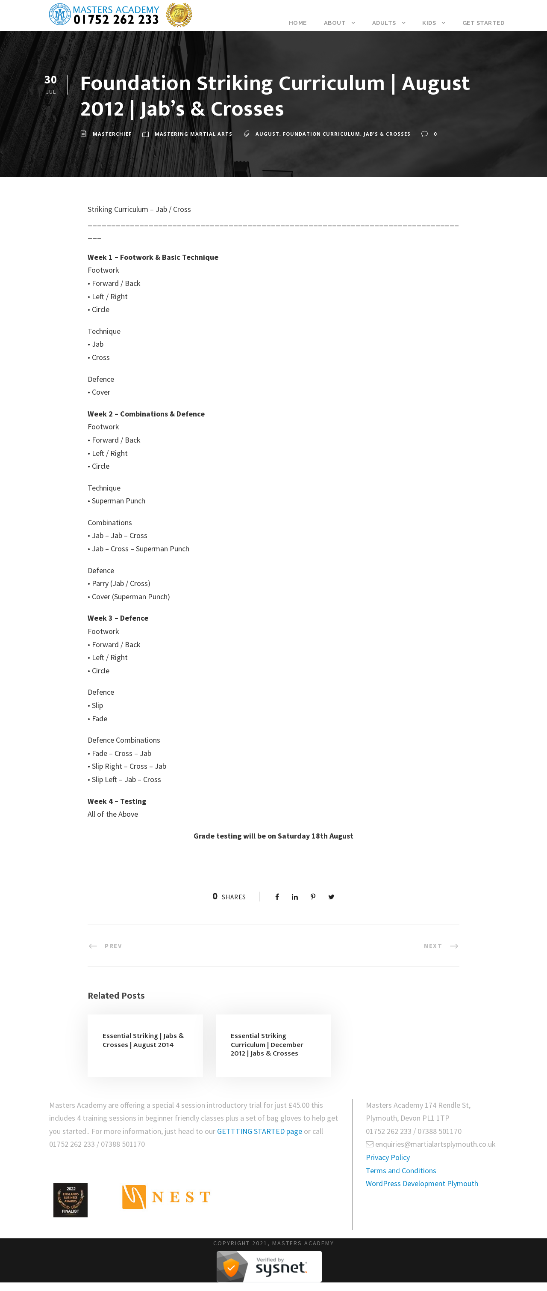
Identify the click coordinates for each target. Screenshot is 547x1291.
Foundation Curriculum (321, 134)
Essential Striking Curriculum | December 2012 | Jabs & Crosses (267, 1044)
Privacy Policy (388, 1157)
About (335, 23)
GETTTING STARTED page (260, 1131)
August (267, 134)
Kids (429, 23)
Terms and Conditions (401, 1170)
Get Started (483, 23)
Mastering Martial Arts (193, 134)
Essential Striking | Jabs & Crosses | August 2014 (143, 1040)
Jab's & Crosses (387, 134)
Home (298, 23)
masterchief (112, 134)
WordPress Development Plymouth (422, 1183)
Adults (384, 23)
